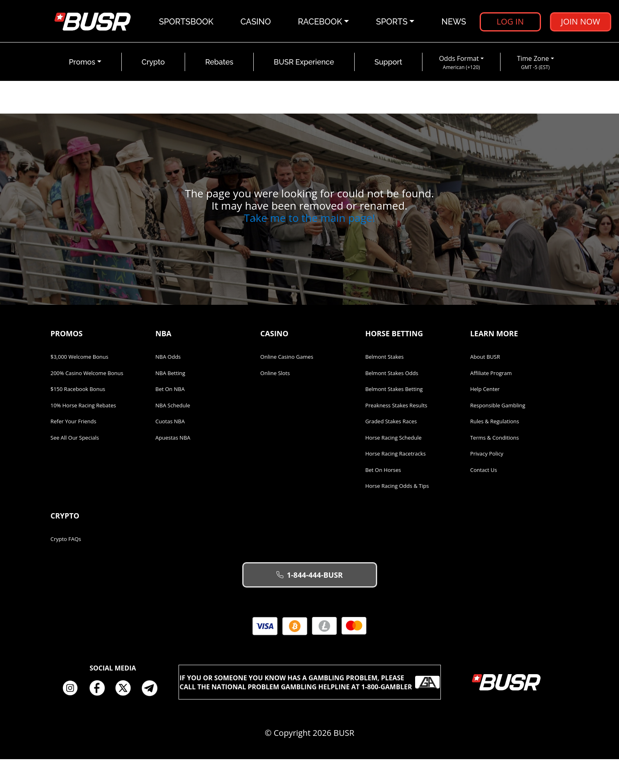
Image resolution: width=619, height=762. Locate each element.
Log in (510, 22)
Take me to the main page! (309, 220)
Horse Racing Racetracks (395, 456)
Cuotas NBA (170, 424)
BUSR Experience (304, 64)
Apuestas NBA (172, 440)
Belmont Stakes (384, 359)
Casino (256, 22)
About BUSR (485, 359)
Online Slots (275, 376)
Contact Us (483, 472)
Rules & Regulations (494, 424)
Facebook (99, 690)
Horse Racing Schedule (393, 440)
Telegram (152, 690)
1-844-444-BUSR (309, 578)
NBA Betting (170, 376)
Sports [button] (392, 22)
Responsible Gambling (497, 408)
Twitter (126, 690)
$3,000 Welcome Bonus (80, 359)
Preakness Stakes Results (396, 408)
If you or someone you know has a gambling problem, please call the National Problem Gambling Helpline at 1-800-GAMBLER (310, 685)
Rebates (219, 64)
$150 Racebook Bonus (78, 392)
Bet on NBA (170, 392)
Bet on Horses (383, 472)
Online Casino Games (286, 359)
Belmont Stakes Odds (391, 376)
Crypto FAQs (66, 541)
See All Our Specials (75, 440)
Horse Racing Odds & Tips (397, 488)
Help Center (485, 392)
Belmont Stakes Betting (394, 392)
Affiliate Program (491, 376)
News (454, 22)
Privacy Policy (486, 456)
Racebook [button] (320, 22)
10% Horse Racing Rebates (83, 408)
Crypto (153, 64)
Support (388, 64)
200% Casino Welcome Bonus (87, 376)
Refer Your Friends (73, 424)
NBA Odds (168, 359)
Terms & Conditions (494, 440)
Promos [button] (82, 64)
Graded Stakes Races (391, 424)
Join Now (580, 22)
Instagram (73, 690)
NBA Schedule (172, 408)
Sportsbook (186, 22)
